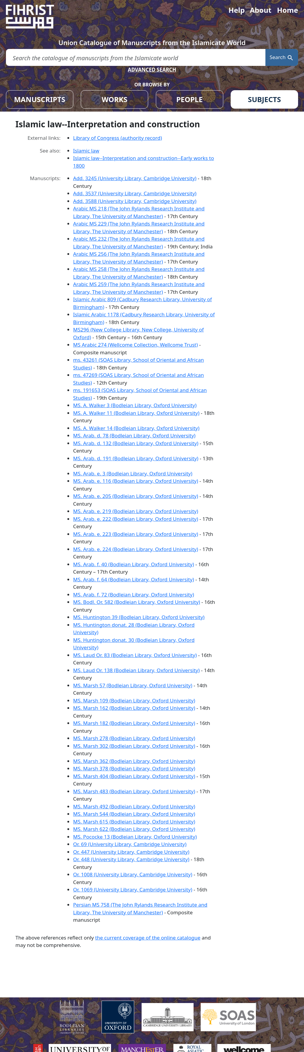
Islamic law (86, 150)
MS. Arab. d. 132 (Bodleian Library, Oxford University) (135, 443)
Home (287, 10)
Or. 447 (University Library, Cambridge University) (131, 851)
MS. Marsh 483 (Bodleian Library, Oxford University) (134, 791)
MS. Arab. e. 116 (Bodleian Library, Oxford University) (135, 480)
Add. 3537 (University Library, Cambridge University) (134, 193)
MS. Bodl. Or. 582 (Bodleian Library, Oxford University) (136, 602)
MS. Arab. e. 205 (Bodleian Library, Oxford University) (135, 496)
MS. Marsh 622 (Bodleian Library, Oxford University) (134, 829)
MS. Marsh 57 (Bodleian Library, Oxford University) (132, 685)
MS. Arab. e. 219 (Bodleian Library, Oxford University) (135, 511)
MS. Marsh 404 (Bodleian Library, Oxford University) (134, 776)
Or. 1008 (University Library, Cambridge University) (132, 874)
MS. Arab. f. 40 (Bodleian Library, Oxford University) (133, 564)
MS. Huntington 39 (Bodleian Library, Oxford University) (139, 617)
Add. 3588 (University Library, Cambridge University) (134, 201)
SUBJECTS (264, 99)
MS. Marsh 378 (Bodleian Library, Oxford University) (134, 768)
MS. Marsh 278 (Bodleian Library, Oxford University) (134, 738)
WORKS (114, 99)
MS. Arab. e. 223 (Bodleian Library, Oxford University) (135, 534)
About (260, 10)
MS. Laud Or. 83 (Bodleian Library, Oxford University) (135, 655)
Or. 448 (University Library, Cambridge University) (131, 859)
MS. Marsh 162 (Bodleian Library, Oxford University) (134, 707)
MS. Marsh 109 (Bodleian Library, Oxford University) (134, 700)
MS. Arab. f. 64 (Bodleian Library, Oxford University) (133, 579)
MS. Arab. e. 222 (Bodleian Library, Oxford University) (135, 518)
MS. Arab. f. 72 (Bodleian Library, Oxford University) (133, 594)
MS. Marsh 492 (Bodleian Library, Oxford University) (134, 806)
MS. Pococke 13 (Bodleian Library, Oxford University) (135, 836)
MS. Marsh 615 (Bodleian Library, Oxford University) (134, 821)
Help (236, 10)
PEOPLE (189, 99)
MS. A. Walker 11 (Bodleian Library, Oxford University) (136, 413)
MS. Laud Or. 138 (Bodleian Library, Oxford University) (136, 670)
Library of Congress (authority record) (117, 137)
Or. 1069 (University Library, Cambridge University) (132, 889)
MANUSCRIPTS (39, 99)
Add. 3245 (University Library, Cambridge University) (134, 178)
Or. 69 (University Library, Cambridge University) (129, 844)
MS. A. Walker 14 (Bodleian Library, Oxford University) (136, 428)
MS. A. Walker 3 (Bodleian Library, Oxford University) (135, 405)
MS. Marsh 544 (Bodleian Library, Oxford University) (134, 813)
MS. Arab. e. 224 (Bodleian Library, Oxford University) (135, 549)
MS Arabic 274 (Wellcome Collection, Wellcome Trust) (135, 344)
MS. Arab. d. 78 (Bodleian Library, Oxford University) (134, 435)
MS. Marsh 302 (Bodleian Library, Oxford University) (134, 745)
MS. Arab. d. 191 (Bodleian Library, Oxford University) (135, 458)
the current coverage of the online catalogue (147, 937)
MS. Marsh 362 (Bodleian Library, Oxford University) (134, 761)
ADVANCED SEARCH (152, 69)
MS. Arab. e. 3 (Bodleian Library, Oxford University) (132, 473)
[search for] (136, 57)
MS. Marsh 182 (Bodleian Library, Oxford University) (134, 723)
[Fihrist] (35, 16)
